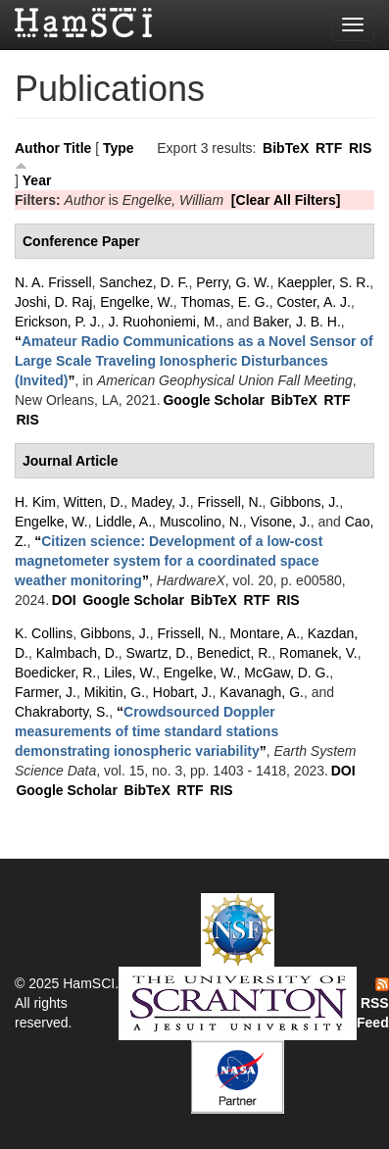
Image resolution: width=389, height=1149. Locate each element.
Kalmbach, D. (77, 653)
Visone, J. (280, 521)
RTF (329, 148)
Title (78, 148)
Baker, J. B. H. (296, 321)
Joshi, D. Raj (53, 302)
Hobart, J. (183, 692)
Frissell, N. (229, 502)
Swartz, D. (158, 653)
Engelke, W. (136, 302)
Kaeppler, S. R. (323, 282)
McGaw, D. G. (286, 672)
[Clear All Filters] (286, 200)
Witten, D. (93, 502)
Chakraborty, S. (62, 712)
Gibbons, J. (304, 502)
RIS (360, 148)
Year (37, 180)
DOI (64, 600)
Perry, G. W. (232, 282)
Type (118, 148)
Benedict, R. (234, 653)
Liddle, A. (123, 521)
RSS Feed (373, 1003)
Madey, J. (160, 502)
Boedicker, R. (55, 672)
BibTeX (286, 148)
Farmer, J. (45, 692)
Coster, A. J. (313, 302)
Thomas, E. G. (224, 302)
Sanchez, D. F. (143, 282)
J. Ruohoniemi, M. (163, 321)
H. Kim (35, 502)
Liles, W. (130, 672)
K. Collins (44, 633)
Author (37, 148)
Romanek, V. (318, 653)
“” (194, 360)
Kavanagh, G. (261, 692)
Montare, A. (264, 633)
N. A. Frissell (53, 282)
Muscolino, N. (201, 521)
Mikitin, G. (114, 692)
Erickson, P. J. (58, 321)
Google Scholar (213, 400)
